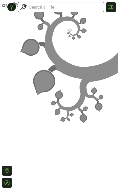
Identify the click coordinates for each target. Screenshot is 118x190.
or (59, 95)
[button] (7, 170)
